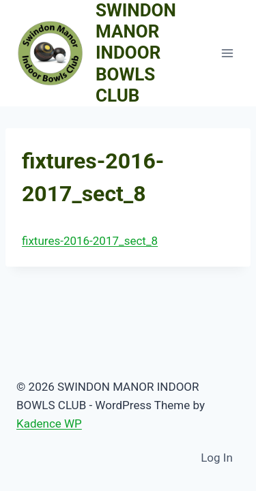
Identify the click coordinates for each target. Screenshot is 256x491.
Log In (217, 457)
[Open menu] (227, 52)
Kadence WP (49, 423)
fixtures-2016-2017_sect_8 (90, 241)
